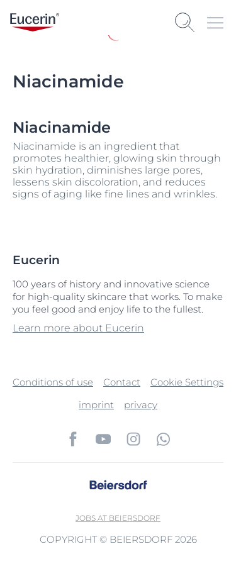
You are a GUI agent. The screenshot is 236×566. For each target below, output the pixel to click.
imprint (96, 405)
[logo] (34, 22)
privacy (140, 405)
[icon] (73, 439)
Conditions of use (53, 382)
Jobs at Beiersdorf (118, 518)
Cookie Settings (186, 382)
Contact (121, 382)
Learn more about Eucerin (78, 328)
